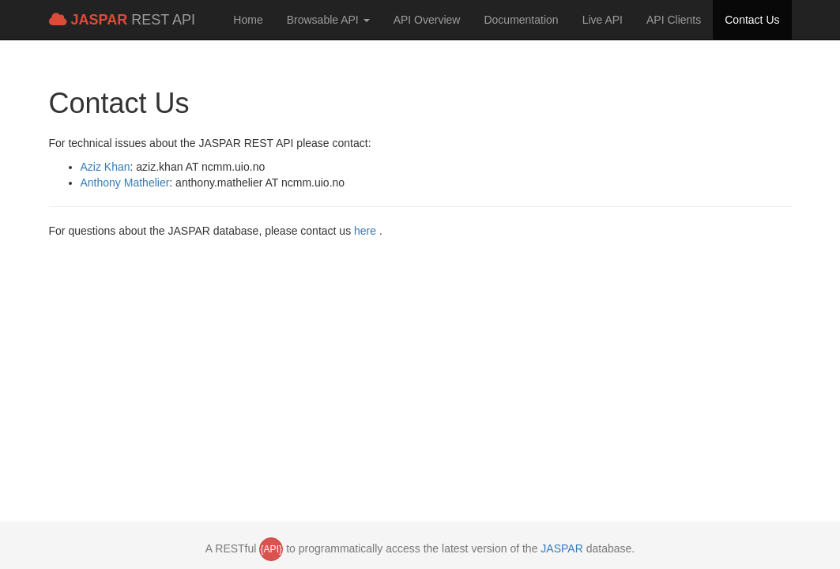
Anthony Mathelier (125, 182)
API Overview (427, 19)
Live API (602, 19)
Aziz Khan (105, 166)
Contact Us (752, 19)
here (366, 230)
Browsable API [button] (328, 19)
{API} (271, 549)
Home (247, 19)
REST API (122, 20)
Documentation (521, 19)
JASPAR (561, 548)
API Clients (673, 19)
